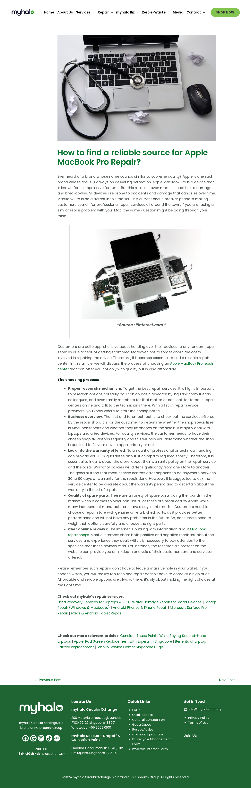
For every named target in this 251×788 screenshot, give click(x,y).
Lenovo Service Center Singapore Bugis (131, 647)
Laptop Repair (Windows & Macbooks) (91, 607)
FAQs (136, 710)
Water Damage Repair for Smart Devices (169, 602)
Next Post (229, 679)
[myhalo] (23, 12)
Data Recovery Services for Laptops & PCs (94, 602)
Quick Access (142, 715)
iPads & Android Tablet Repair (119, 613)
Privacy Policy (198, 718)
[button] (225, 12)
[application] (93, 12)
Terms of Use (198, 723)
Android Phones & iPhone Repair (155, 607)
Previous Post (48, 679)
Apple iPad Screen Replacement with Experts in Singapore (124, 641)
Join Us (190, 735)
